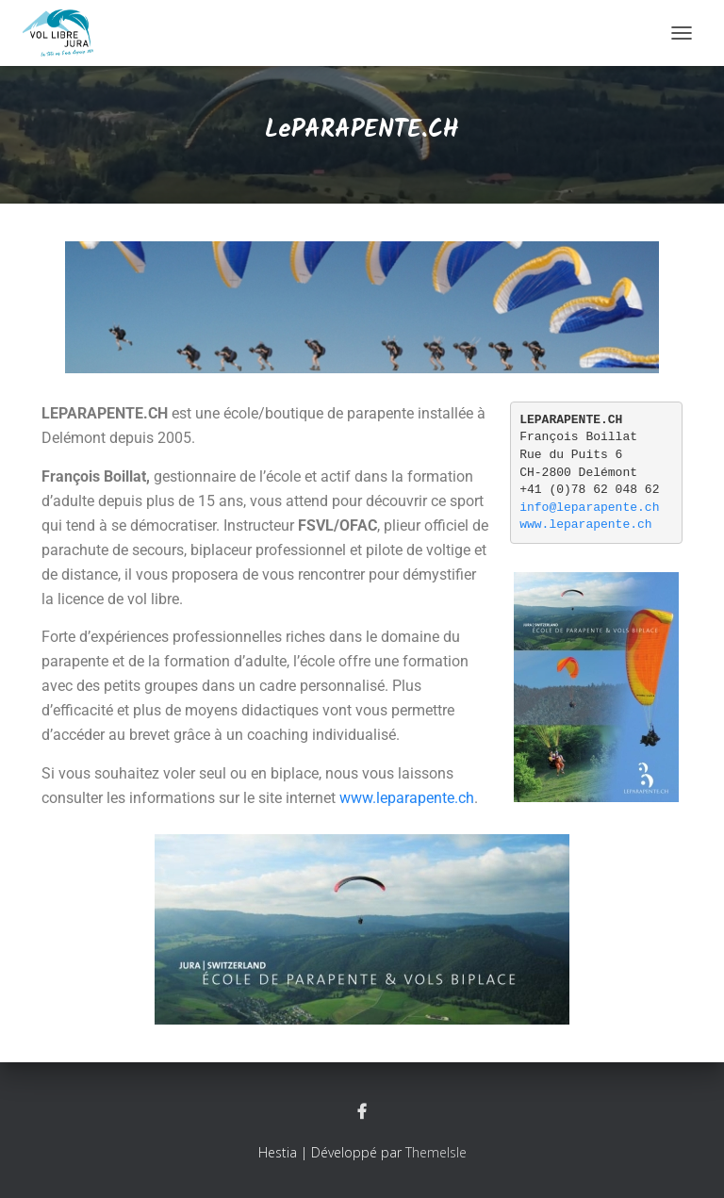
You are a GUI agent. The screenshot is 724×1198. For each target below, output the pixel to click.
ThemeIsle (436, 1152)
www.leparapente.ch (406, 798)
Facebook (362, 1112)
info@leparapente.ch (589, 508)
